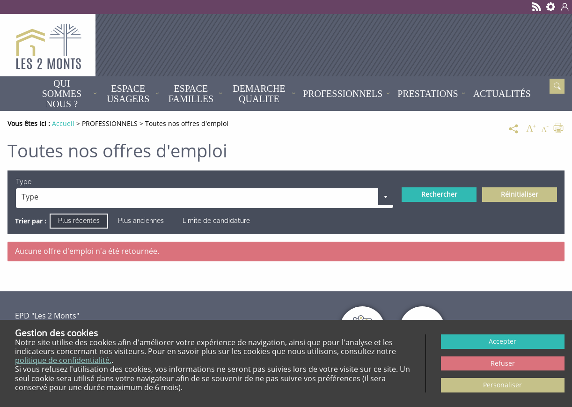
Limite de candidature (216, 220)
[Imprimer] (558, 128)
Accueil (18, 93)
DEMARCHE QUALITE (259, 93)
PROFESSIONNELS (342, 94)
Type (23, 181)
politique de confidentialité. (63, 360)
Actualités (502, 94)
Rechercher (439, 194)
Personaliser (502, 384)
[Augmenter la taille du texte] (531, 128)
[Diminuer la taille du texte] (545, 128)
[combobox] (205, 198)
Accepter (502, 341)
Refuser (503, 363)
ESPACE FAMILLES (191, 93)
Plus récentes (79, 220)
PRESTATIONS (427, 94)
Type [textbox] (30, 197)
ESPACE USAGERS (128, 93)
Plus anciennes (141, 220)
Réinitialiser (519, 194)
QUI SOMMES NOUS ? (61, 93)
